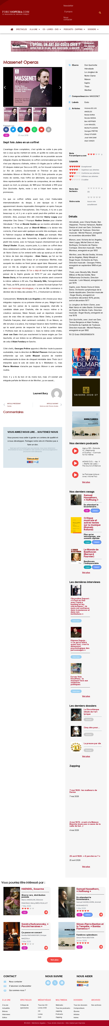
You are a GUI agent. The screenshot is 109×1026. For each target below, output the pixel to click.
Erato (86, 88)
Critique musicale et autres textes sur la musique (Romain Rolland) (92, 510)
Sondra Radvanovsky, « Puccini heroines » (35, 911)
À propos (61, 5)
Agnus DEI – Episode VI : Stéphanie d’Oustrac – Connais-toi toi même (91, 437)
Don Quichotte (90, 51)
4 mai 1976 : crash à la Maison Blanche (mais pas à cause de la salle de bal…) (85, 810)
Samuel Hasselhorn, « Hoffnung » (91, 483)
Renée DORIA (89, 101)
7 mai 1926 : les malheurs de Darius (83, 777)
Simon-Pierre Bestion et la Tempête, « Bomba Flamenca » (90, 912)
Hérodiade (89, 55)
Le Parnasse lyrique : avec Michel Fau (91, 461)
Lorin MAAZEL (90, 111)
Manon (87, 65)
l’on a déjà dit (35, 256)
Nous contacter (76, 5)
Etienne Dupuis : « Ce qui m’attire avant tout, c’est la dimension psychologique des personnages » (80, 631)
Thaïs (86, 72)
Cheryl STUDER (90, 120)
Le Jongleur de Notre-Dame (91, 60)
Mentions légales (39, 1009)
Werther (87, 76)
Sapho (87, 69)
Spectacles (21, 15)
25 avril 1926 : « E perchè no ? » (85, 842)
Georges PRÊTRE (91, 117)
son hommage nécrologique (20, 274)
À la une (35, 15)
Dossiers (93, 15)
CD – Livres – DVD (52, 15)
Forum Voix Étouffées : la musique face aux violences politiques (79, 667)
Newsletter (48, 5)
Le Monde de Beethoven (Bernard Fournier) (91, 539)
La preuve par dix (92, 729)
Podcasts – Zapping (74, 15)
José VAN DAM (90, 124)
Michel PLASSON (91, 114)
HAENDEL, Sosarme (32, 875)
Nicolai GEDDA (90, 104)
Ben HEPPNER (90, 107)
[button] (35, 15)
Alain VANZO (89, 127)
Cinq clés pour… (92, 713)
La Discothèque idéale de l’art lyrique (91, 697)
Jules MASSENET (92, 82)
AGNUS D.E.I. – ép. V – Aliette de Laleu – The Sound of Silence (91, 449)
